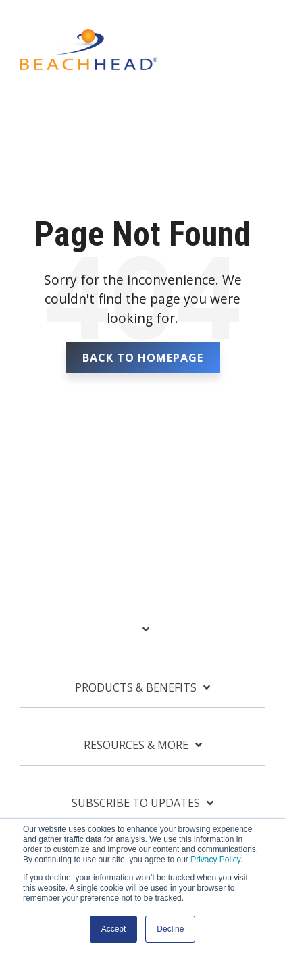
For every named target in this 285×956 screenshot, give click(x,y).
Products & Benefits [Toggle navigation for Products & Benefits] (136, 688)
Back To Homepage (142, 357)
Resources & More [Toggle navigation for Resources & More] (136, 745)
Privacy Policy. (216, 859)
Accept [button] (113, 929)
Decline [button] (170, 929)
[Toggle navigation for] (142, 636)
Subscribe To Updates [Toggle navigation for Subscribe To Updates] (136, 803)
